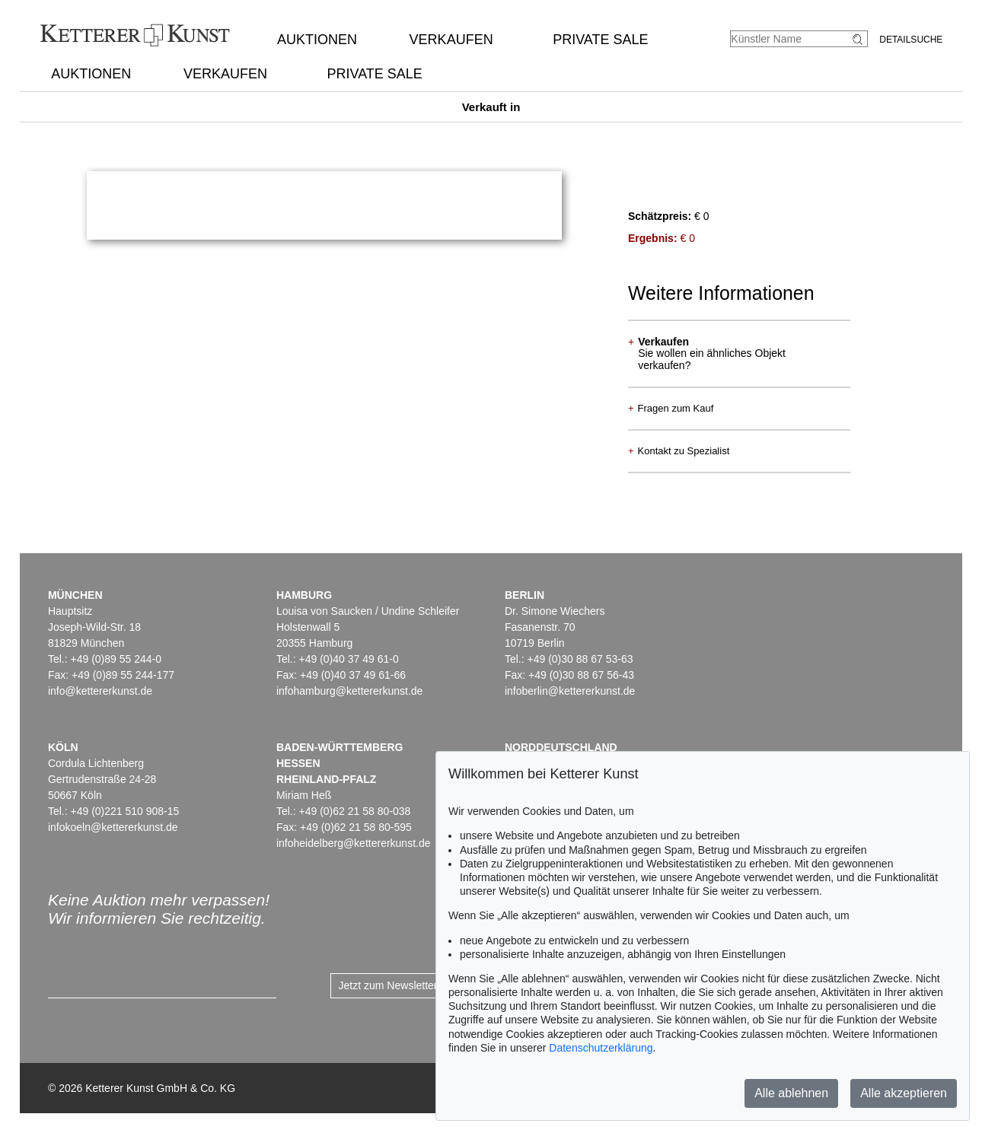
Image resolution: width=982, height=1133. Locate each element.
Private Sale (600, 39)
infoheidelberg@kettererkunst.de (353, 843)
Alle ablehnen (791, 1093)
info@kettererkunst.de (100, 691)
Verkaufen (451, 39)
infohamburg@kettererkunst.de (349, 691)
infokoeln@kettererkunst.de (113, 827)
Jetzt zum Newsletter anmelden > (417, 985)
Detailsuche (910, 39)
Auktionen (317, 39)
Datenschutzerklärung (600, 1048)
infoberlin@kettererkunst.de (570, 691)
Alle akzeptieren (903, 1093)
